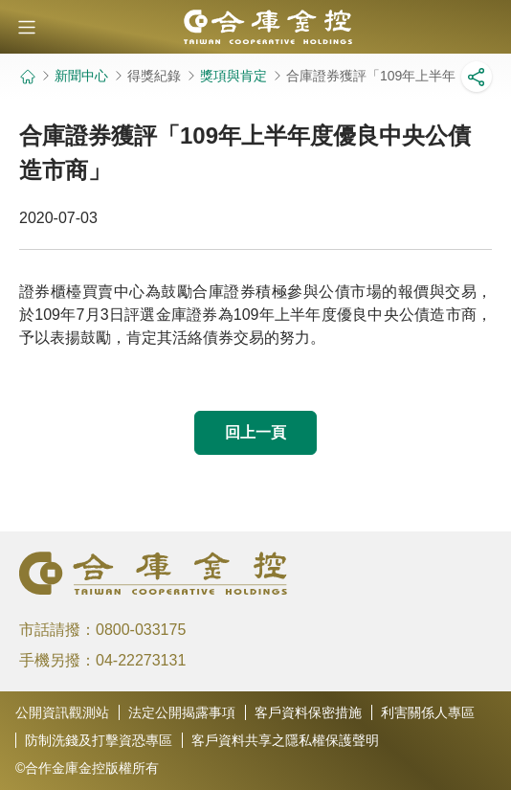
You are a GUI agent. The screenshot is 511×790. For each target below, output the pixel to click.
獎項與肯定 (233, 75)
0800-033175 (141, 629)
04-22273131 (141, 660)
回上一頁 (255, 432)
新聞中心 (81, 75)
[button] (27, 27)
